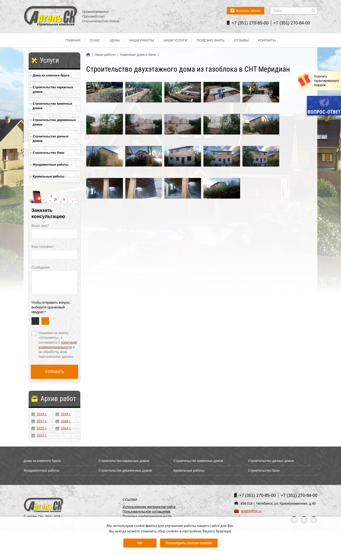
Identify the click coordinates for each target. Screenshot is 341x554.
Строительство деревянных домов (54, 122)
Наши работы (141, 40)
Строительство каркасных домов (53, 89)
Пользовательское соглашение (146, 511)
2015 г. (39, 428)
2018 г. (63, 414)
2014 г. (63, 428)
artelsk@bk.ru (248, 511)
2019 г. (39, 414)
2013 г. (39, 435)
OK (140, 543)
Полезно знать (210, 40)
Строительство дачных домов (50, 139)
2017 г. (39, 421)
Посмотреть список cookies (189, 543)
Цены (115, 40)
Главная (72, 40)
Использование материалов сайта (149, 507)
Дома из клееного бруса (51, 75)
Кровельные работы (48, 176)
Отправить (54, 372)
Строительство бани (48, 152)
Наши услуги (175, 40)
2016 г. (63, 421)
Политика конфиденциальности (147, 516)
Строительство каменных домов (52, 106)
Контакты (267, 40)
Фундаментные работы (50, 164)
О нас (95, 40)
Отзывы (241, 40)
